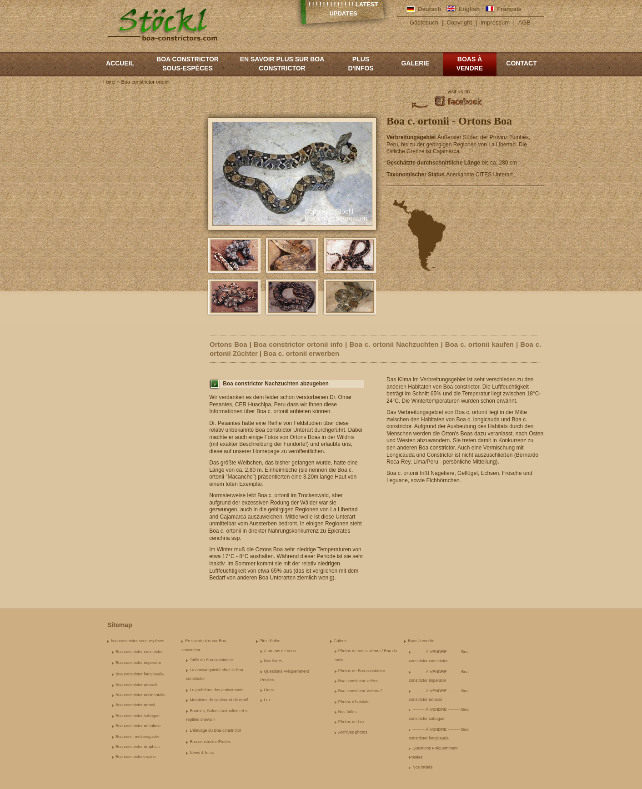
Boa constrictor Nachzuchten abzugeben (276, 383)
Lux (267, 700)
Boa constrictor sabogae (137, 716)
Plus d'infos (360, 63)
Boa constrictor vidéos (358, 681)
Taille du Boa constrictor (211, 660)
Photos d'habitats (354, 701)
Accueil (120, 63)
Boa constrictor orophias (137, 746)
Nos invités (422, 767)
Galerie (415, 63)
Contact (521, 63)
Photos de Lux (351, 721)
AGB (524, 22)
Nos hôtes (347, 711)
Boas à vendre (469, 63)
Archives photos (352, 732)
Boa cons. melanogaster (137, 736)
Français (509, 8)
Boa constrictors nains (135, 756)
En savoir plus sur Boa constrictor (282, 63)
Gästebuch (424, 22)
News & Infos (202, 752)
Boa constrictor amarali (136, 685)
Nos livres (273, 661)
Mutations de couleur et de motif (219, 700)
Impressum (495, 22)
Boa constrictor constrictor (139, 651)
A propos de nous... (282, 651)
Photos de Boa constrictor (361, 671)
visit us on (459, 91)
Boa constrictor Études (210, 741)
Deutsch (429, 8)
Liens (269, 690)
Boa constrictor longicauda (139, 674)
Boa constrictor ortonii (135, 705)
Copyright (459, 22)
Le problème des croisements (216, 690)
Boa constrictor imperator (138, 662)
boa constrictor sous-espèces (187, 63)
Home (109, 82)
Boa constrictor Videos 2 (360, 691)
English (469, 8)
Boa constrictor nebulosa (137, 726)
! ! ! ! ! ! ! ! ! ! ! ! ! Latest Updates (343, 9)
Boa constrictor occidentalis (140, 695)
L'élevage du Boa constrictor (215, 730)
